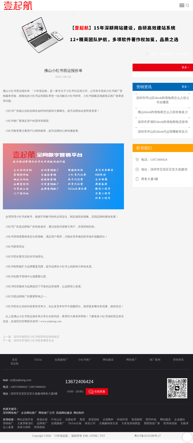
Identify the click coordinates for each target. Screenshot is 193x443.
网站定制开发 (25, 419)
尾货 (82, 419)
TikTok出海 (74, 423)
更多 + (185, 67)
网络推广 (131, 359)
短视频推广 (61, 359)
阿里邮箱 (39, 427)
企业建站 (179, 419)
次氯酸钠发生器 (108, 423)
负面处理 (70, 419)
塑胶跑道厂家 (152, 423)
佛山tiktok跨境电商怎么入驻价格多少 (163, 112)
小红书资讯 (182, 54)
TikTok (38, 359)
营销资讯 (166, 54)
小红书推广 (85, 359)
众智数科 (108, 419)
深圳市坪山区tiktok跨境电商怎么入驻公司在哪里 (162, 100)
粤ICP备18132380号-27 (147, 435)
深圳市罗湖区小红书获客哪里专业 (34, 340)
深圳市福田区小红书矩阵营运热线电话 (36, 336)
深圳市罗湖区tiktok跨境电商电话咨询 (163, 121)
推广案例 (155, 359)
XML (86, 435)
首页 (154, 54)
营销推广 (8, 423)
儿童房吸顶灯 (25, 423)
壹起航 (15, 363)
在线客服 (97, 391)
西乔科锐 (151, 419)
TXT (102, 435)
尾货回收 (93, 419)
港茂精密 (136, 419)
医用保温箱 (170, 423)
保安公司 (90, 423)
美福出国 (42, 419)
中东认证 (56, 419)
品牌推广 (42, 423)
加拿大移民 (24, 427)
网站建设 (108, 359)
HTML (94, 435)
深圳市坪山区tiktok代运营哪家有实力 (163, 131)
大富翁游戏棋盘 (130, 423)
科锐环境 (122, 419)
